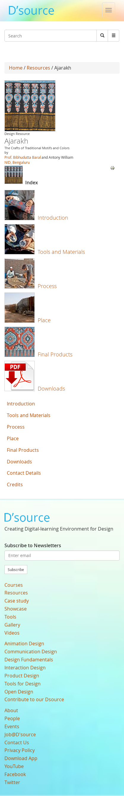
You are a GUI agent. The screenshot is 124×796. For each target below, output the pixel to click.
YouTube (14, 766)
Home (16, 68)
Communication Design (30, 651)
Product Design (21, 675)
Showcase (15, 608)
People (12, 718)
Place (44, 320)
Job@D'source (20, 734)
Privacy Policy (19, 750)
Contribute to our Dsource (34, 699)
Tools (10, 616)
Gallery (12, 625)
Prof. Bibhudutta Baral (22, 157)
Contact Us (16, 742)
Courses (13, 585)
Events (11, 726)
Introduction (53, 217)
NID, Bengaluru (17, 162)
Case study (16, 600)
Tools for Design (22, 683)
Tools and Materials (61, 251)
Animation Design (24, 643)
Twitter (12, 782)
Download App (20, 758)
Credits (15, 484)
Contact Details (24, 473)
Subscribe (16, 569)
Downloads (51, 388)
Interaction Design (25, 667)
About (11, 710)
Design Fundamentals (28, 659)
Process (47, 286)
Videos (12, 633)
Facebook (15, 774)
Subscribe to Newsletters (32, 545)
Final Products (55, 354)
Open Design (18, 691)
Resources (38, 68)
